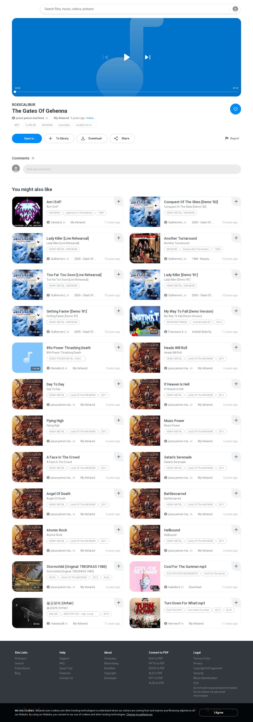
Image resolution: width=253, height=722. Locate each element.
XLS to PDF (155, 673)
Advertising (111, 663)
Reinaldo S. (56, 368)
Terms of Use (201, 658)
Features (65, 673)
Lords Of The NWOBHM (200, 358)
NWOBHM (47, 125)
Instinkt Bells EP (202, 322)
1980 (101, 212)
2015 (95, 577)
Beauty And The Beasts (196, 249)
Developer (110, 678)
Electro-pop (174, 610)
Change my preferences (140, 714)
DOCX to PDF (157, 668)
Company (110, 658)
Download (193, 587)
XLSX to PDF (156, 683)
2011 (221, 358)
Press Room (22, 668)
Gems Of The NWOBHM (74, 577)
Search (19, 663)
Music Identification (205, 678)
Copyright (110, 673)
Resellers (110, 668)
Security (198, 673)
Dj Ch (229, 610)
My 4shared (59, 118)
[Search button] (224, 9)
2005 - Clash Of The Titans (200, 222)
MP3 (16, 125)
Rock (52, 577)
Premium (20, 658)
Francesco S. (174, 331)
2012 (219, 322)
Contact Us (66, 678)
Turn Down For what (198, 610)
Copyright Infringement (207, 668)
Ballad (53, 614)
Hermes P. (172, 623)
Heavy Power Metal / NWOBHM (67, 358)
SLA (196, 683)
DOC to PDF (156, 658)
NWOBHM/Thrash (177, 322)
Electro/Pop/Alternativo (182, 573)
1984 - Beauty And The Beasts (200, 258)
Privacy (197, 663)
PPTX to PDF (156, 663)
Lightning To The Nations (79, 212)
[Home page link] (24, 9)
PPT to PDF (156, 678)
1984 (217, 249)
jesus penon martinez (28, 118)
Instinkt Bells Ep (199, 331)
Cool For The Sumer (214, 573)
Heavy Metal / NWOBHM (181, 212)
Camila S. (54, 222)
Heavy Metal (174, 358)
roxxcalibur (64, 125)
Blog (17, 673)
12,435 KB (30, 125)
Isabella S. (172, 587)
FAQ (62, 663)
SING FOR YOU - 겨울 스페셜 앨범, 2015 (82, 614)
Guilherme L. (174, 222)
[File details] (27, 212)
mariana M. (56, 623)
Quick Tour (66, 668)
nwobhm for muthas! (86, 125)
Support (65, 658)
